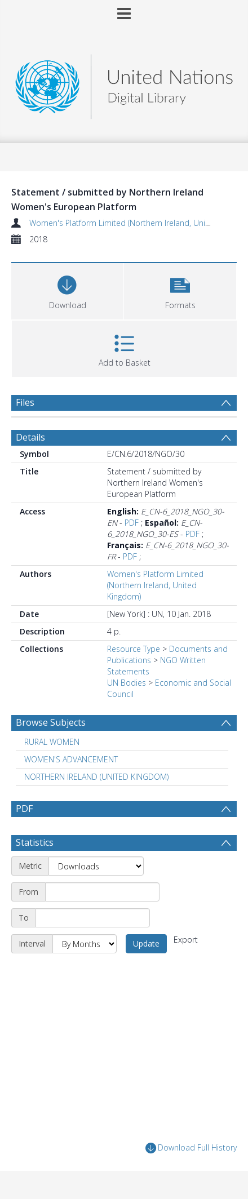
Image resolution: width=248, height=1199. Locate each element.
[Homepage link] (124, 83)
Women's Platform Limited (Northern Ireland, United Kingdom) (155, 585)
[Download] (67, 290)
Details (30, 437)
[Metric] (96, 866)
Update (146, 943)
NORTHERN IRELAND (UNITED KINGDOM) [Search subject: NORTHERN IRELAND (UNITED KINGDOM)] (96, 776)
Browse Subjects (51, 722)
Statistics (35, 842)
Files (25, 402)
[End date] (93, 917)
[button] (180, 290)
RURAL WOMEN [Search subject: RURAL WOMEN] (51, 741)
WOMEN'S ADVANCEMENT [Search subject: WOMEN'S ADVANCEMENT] (71, 759)
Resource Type (133, 648)
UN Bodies (126, 682)
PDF (132, 522)
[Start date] (102, 892)
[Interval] (84, 943)
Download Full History (191, 1148)
